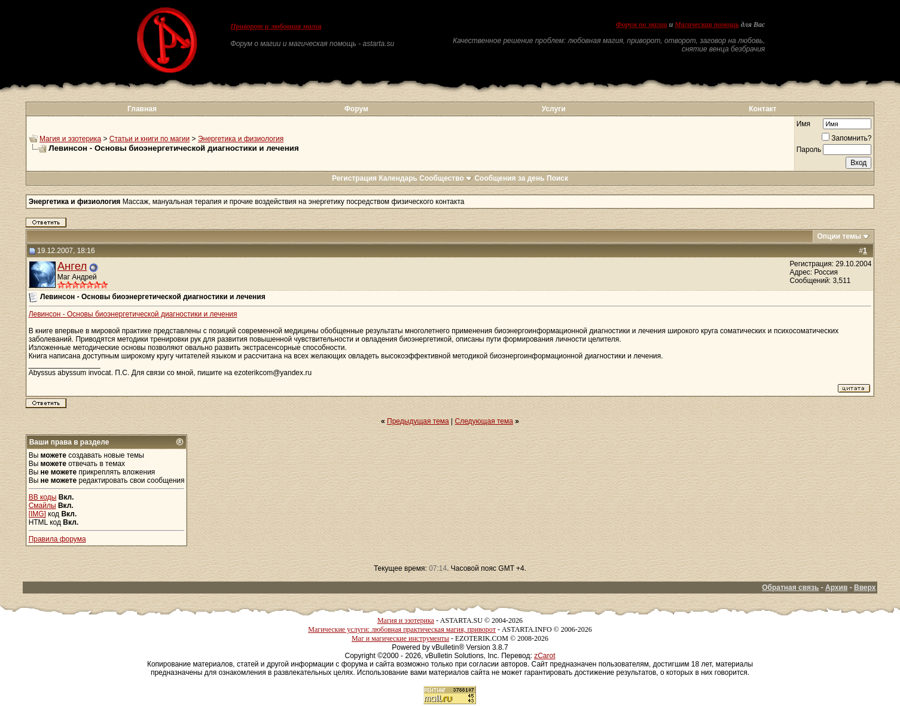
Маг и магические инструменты (400, 638)
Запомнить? (846, 138)
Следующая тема (484, 421)
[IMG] (37, 514)
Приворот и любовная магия (276, 26)
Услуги (554, 109)
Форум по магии (641, 24)
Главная (142, 109)
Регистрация (354, 178)
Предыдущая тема (418, 421)
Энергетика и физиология (240, 139)
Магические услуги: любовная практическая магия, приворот (402, 629)
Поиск (557, 178)
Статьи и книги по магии (149, 139)
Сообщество (445, 178)
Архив (836, 587)
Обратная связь (790, 587)
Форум (356, 109)
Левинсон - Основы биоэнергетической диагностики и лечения (133, 314)
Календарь (398, 178)
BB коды (43, 497)
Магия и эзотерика (70, 139)
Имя (803, 124)
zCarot (544, 656)
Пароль (809, 149)
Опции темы (839, 236)
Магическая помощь (707, 24)
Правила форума (57, 539)
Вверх (864, 587)
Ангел (72, 266)
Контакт (762, 109)
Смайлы (42, 505)
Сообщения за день (509, 178)
